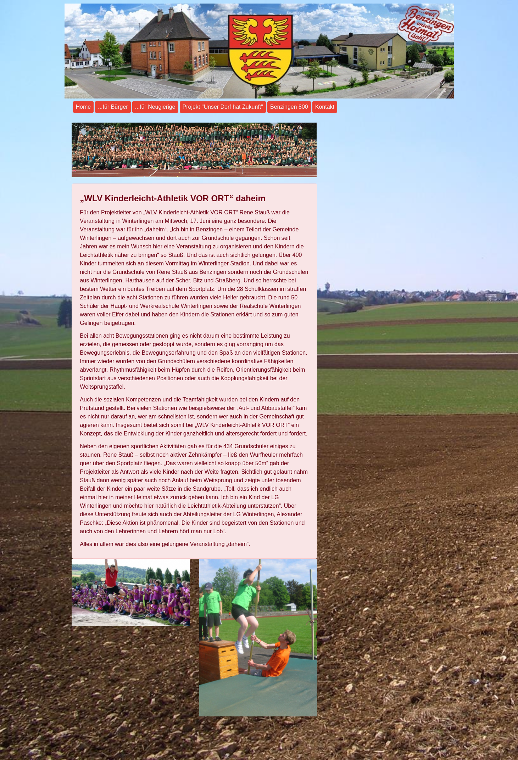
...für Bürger (113, 107)
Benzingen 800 (289, 107)
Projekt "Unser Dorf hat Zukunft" (223, 107)
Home (83, 107)
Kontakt (324, 107)
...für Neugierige (155, 107)
